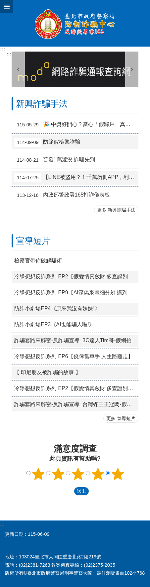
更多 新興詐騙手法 (116, 210)
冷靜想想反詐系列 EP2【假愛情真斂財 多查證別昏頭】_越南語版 (76, 276)
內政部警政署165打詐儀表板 (62, 195)
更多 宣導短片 (120, 418)
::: (2, 49)
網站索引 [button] (6, 6)
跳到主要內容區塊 (3, 3)
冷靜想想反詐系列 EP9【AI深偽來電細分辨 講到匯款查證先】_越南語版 (76, 292)
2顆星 (58, 474)
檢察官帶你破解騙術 (38, 260)
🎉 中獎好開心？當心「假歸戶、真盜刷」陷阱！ (76, 124)
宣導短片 (33, 240)
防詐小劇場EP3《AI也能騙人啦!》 (54, 324)
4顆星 (97, 474)
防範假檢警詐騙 (47, 142)
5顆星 (117, 474)
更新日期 (14, 534)
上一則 (18, 69)
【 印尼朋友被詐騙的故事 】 (47, 372)
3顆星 (78, 474)
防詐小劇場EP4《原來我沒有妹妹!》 (57, 308)
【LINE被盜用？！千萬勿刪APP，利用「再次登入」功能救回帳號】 (76, 177)
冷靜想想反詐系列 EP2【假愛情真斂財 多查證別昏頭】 (76, 388)
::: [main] (9, 54)
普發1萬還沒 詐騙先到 (54, 160)
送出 (67, 491)
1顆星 (38, 474)
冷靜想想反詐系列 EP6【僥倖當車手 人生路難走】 (73, 356)
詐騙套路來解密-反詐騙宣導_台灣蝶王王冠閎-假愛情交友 (76, 404)
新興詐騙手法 (42, 103)
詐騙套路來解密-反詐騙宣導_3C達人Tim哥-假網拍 (72, 340)
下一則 (131, 69)
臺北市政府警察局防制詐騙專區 (75, 23)
